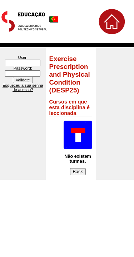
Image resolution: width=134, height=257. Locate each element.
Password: (23, 68)
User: (23, 57)
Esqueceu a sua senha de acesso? (23, 87)
